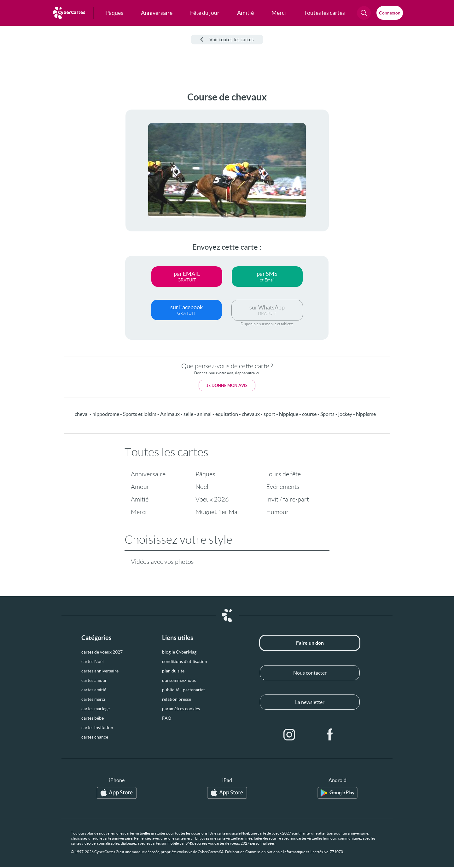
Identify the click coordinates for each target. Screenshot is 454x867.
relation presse (176, 699)
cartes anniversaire (100, 670)
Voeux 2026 (212, 499)
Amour (140, 486)
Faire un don (310, 643)
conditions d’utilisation (184, 661)
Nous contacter (310, 673)
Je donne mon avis (227, 385)
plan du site (173, 670)
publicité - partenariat (183, 689)
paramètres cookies (181, 708)
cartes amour (94, 680)
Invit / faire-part (287, 499)
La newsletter (309, 702)
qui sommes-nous (179, 680)
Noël (201, 486)
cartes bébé (92, 718)
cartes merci (93, 699)
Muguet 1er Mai (217, 511)
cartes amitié (93, 689)
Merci (139, 511)
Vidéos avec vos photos (162, 561)
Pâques (205, 474)
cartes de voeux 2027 (102, 651)
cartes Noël (92, 661)
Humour (277, 511)
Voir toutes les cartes (227, 39)
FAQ (166, 718)
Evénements (283, 486)
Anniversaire (148, 474)
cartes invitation (97, 727)
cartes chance (94, 737)
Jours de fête (283, 474)
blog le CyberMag (179, 651)
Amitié (139, 499)
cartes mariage (95, 708)
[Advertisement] (52, 186)
